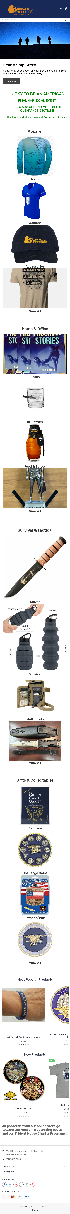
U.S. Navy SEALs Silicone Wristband (24, 1037)
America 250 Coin (23, 1108)
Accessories (35, 266)
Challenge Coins (35, 873)
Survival (35, 674)
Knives (35, 602)
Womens (35, 223)
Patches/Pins (35, 918)
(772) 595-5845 (13, 1159)
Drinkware (35, 422)
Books (35, 377)
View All (35, 311)
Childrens (35, 828)
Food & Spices (35, 466)
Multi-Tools (35, 719)
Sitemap (35, 1210)
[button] (11, 81)
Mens (35, 179)
